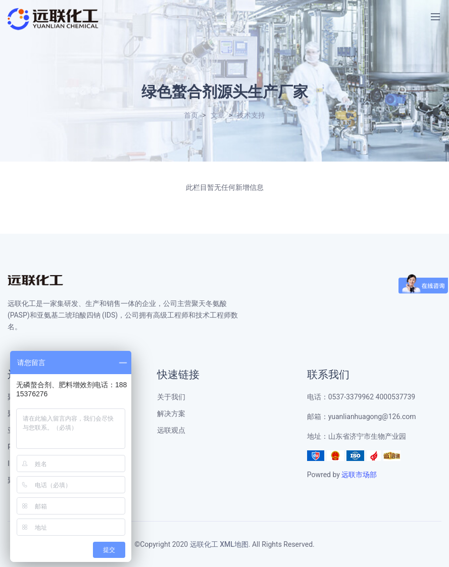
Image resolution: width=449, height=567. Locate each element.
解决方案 (171, 413)
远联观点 (171, 430)
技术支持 (251, 115)
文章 (218, 115)
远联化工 (204, 544)
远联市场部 (359, 475)
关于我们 (171, 397)
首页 (191, 115)
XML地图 (234, 544)
